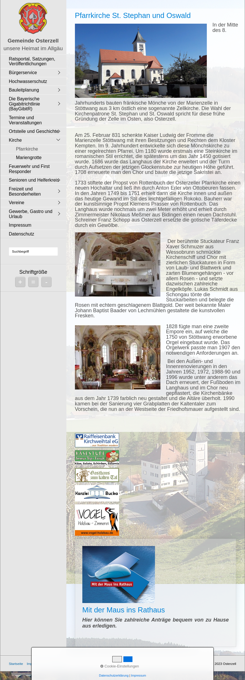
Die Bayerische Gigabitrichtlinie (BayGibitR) (24, 103)
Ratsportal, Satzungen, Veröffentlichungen (32, 61)
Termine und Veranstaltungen (25, 120)
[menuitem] (35, 61)
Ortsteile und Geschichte (34, 131)
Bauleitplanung (24, 90)
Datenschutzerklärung (113, 675)
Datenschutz (21, 234)
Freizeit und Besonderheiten (25, 191)
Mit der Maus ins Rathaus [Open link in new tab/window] (155, 593)
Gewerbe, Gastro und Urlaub (30, 214)
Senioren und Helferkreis (34, 180)
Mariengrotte (29, 157)
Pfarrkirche (27, 149)
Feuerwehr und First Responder (29, 169)
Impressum (20, 225)
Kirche (15, 140)
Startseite (16, 663)
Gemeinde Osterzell (33, 41)
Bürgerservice (23, 72)
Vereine (16, 202)
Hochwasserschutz (28, 81)
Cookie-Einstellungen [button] (119, 666)
